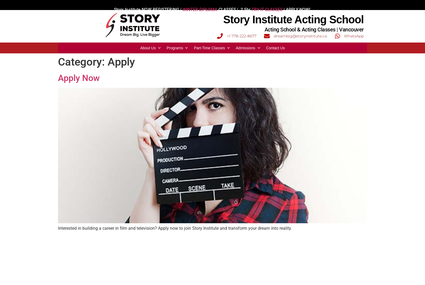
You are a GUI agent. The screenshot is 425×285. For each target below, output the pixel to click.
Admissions (248, 48)
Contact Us (275, 48)
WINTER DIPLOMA (199, 5)
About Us (150, 48)
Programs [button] (178, 48)
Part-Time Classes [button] (212, 48)
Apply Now (79, 78)
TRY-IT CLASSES (266, 5)
